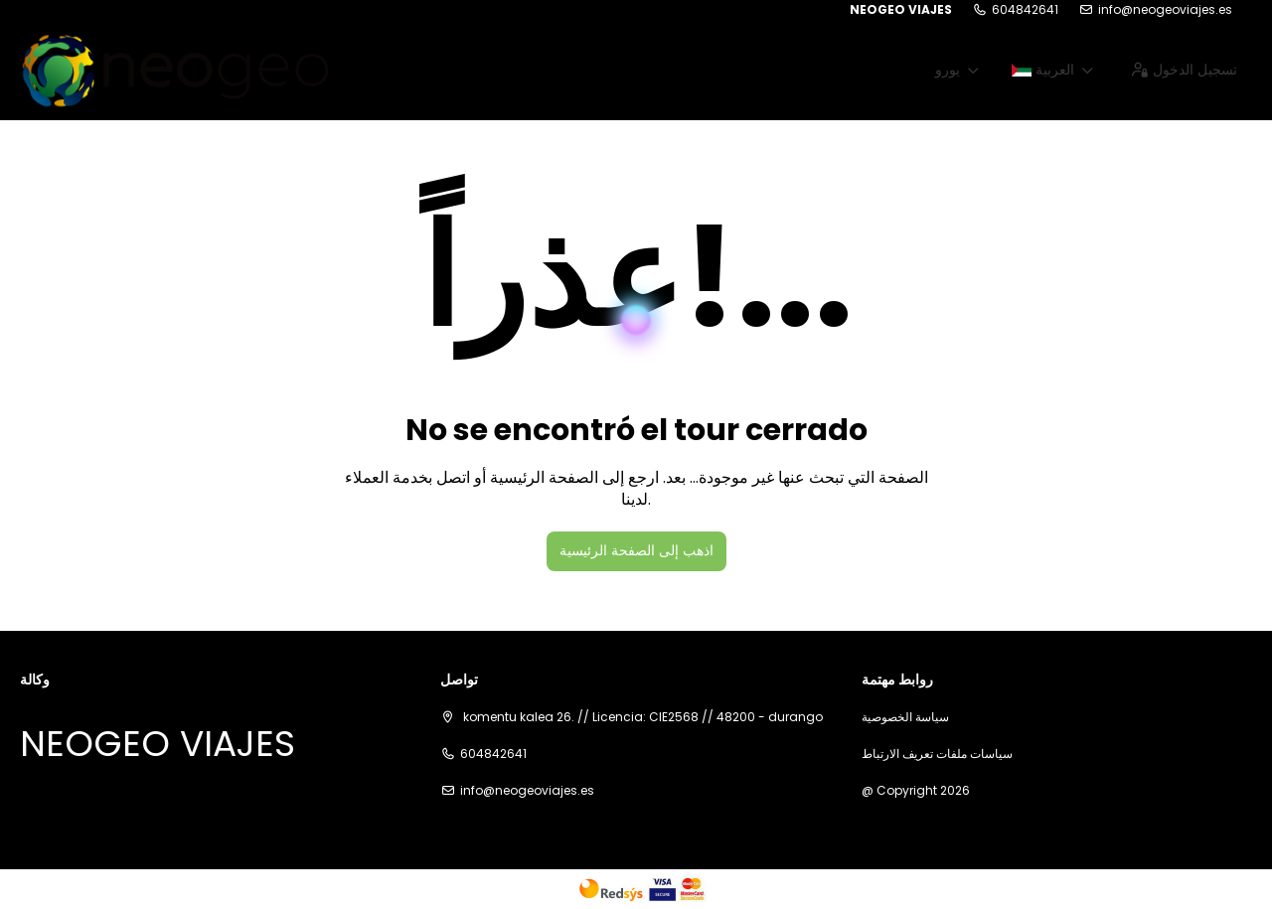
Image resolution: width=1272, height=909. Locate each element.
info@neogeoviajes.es (1165, 10)
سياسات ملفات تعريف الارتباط (937, 754)
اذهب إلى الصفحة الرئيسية (636, 550)
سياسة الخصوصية (905, 717)
